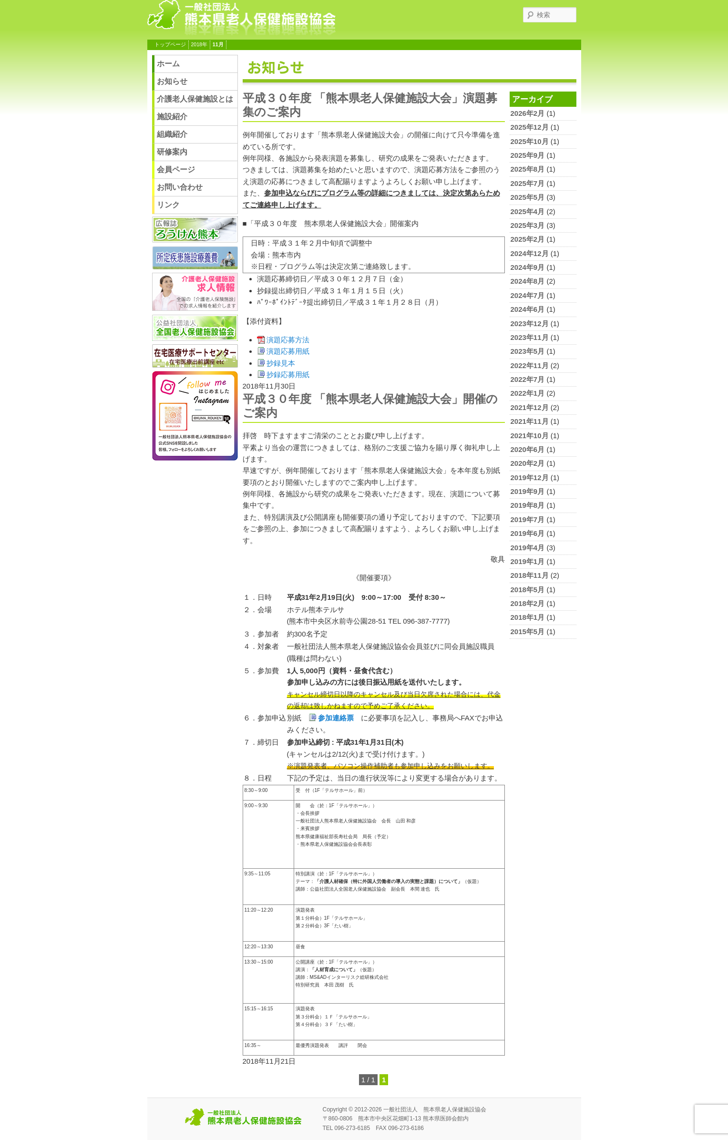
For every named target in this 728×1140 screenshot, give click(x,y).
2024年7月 (528, 295)
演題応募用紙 (288, 351)
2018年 (199, 44)
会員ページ (176, 169)
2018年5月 (528, 589)
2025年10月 (530, 141)
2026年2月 (528, 113)
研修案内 (172, 152)
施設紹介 (172, 117)
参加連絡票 (336, 718)
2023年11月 (530, 337)
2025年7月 (528, 183)
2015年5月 (528, 631)
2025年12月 (530, 127)
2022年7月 (528, 379)
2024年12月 (530, 253)
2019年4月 (528, 548)
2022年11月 (530, 365)
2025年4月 (528, 211)
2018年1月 (528, 617)
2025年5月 (528, 197)
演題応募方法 (288, 340)
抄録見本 (281, 363)
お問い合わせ (180, 187)
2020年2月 (528, 463)
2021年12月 (530, 407)
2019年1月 (528, 561)
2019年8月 (528, 505)
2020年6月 (528, 449)
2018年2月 (528, 603)
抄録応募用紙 (288, 374)
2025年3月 (528, 225)
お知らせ (172, 81)
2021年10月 (530, 435)
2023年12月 (530, 323)
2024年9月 (528, 267)
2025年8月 (528, 169)
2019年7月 (528, 519)
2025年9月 (528, 155)
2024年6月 (528, 309)
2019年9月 (528, 491)
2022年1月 (528, 393)
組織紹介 (172, 134)
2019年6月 (528, 533)
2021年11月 (530, 421)
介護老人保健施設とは (195, 99)
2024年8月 (528, 281)
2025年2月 (528, 239)
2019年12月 (530, 477)
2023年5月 (528, 351)
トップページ (170, 44)
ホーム (168, 64)
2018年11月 (530, 575)
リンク (168, 205)
